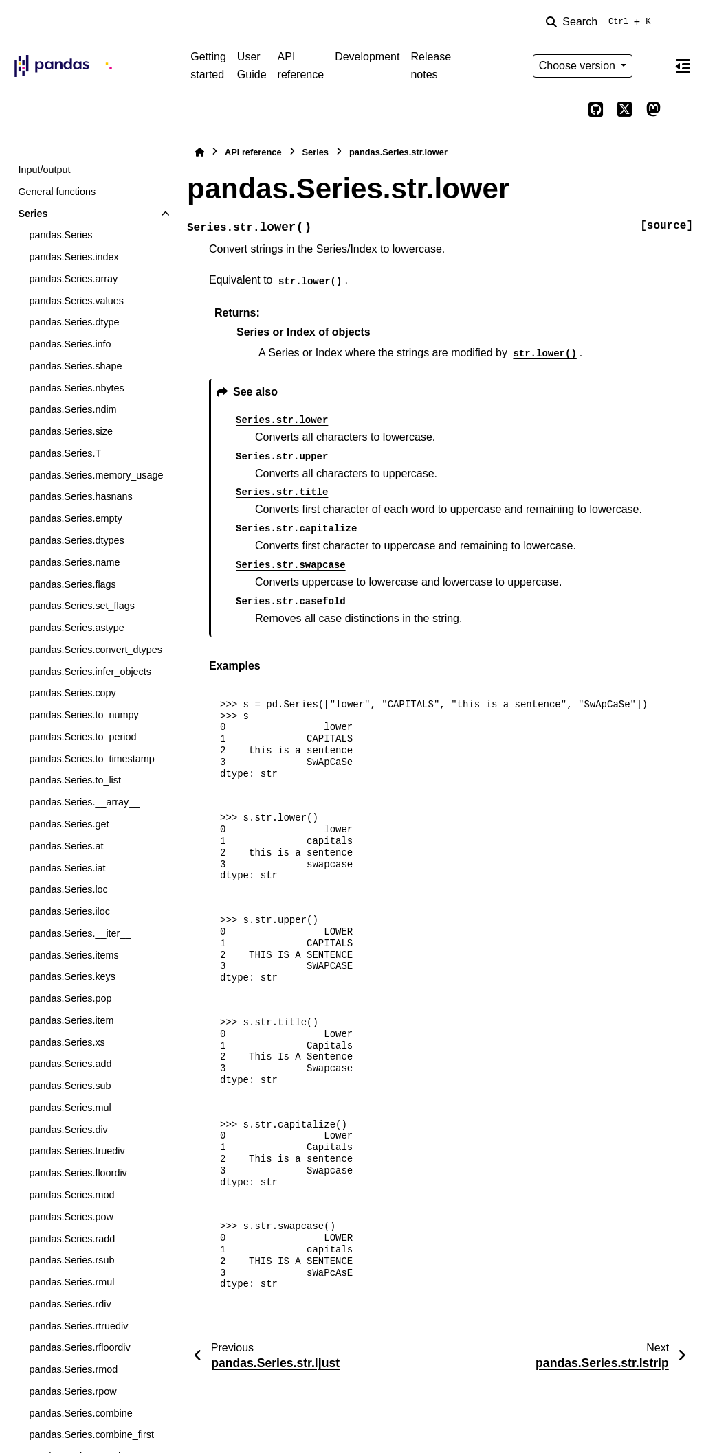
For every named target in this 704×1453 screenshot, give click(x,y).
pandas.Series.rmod (73, 1369)
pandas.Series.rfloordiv (79, 1347)
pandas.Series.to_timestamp (91, 758)
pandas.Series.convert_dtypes (95, 649)
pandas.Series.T (65, 453)
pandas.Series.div (68, 1129)
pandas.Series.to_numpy (83, 714)
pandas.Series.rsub (71, 1260)
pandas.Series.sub (70, 1085)
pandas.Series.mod (71, 1194)
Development (367, 56)
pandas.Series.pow (71, 1216)
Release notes (430, 65)
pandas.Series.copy (72, 692)
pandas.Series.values (76, 300)
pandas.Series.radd (72, 1238)
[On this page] (682, 66)
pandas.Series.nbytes (76, 387)
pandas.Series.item (71, 1020)
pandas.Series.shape (75, 366)
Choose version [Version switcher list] (579, 65)
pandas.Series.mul (70, 1107)
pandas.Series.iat (67, 867)
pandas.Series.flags (72, 584)
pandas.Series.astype (76, 627)
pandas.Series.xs (66, 1042)
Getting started (208, 65)
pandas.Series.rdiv (70, 1303)
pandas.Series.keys (72, 976)
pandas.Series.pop (70, 998)
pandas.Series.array (73, 278)
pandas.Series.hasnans (80, 496)
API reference (301, 65)
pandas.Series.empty (75, 518)
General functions (57, 191)
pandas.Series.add (70, 1063)
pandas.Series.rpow (72, 1391)
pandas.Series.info (70, 344)
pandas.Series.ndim (72, 409)
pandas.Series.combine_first (91, 1434)
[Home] (199, 152)
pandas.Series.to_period (82, 736)
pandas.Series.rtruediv (78, 1325)
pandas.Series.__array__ (84, 802)
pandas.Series (60, 234)
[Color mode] (653, 66)
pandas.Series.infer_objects (90, 671)
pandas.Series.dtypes (76, 540)
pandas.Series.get (69, 824)
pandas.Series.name (74, 562)
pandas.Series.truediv (76, 1150)
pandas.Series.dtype (74, 322)
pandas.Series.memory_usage (96, 475)
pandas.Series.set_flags (82, 605)
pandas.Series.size (71, 431)
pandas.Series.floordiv (77, 1172)
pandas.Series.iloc (69, 911)
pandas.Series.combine (80, 1413)
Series (32, 213)
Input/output (44, 169)
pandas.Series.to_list (75, 780)
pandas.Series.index (73, 256)
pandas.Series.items (73, 955)
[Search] (600, 22)
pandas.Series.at (66, 845)
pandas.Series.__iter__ (80, 933)
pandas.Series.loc (68, 889)
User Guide (252, 65)
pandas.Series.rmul (71, 1282)
